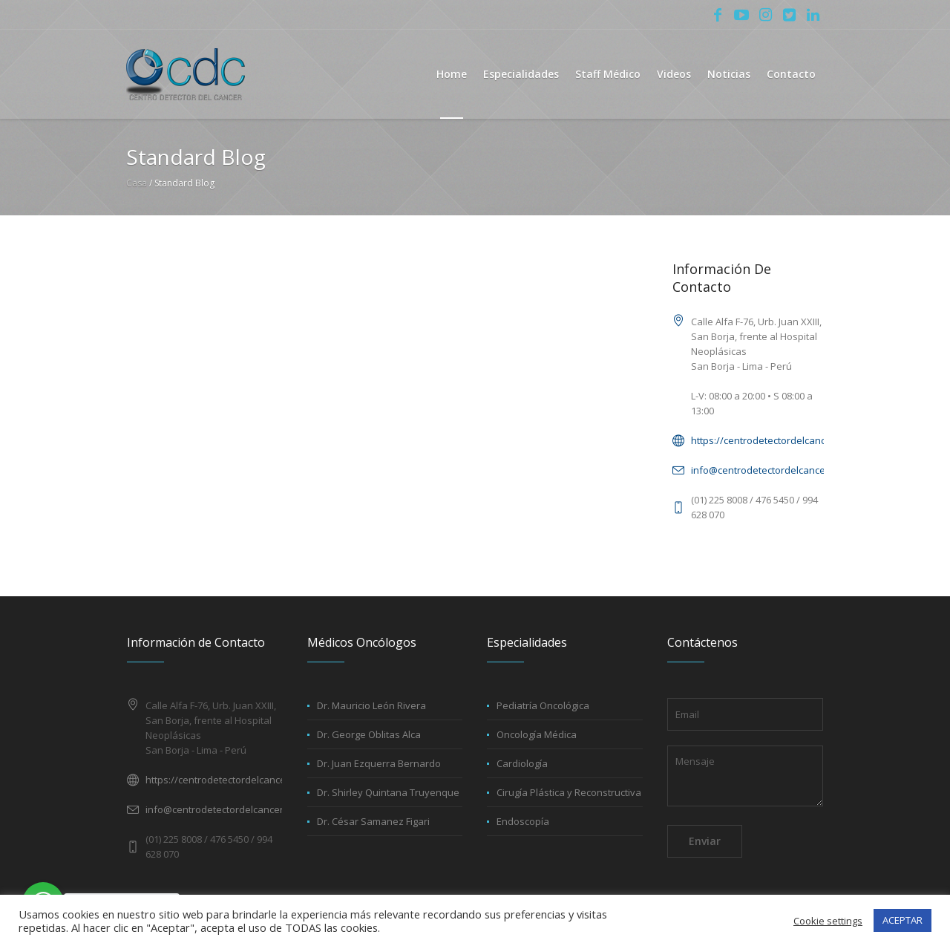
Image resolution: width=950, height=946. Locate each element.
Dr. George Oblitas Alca (369, 734)
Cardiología (522, 763)
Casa (136, 183)
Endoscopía (523, 821)
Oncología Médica (537, 734)
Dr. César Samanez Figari (373, 821)
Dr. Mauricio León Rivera (371, 705)
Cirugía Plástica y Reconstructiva (569, 792)
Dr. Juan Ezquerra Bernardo (379, 763)
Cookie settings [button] (827, 920)
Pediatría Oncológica (543, 705)
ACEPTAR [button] (902, 920)
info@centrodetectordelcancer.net (768, 470)
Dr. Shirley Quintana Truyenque (388, 792)
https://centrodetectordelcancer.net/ (773, 440)
